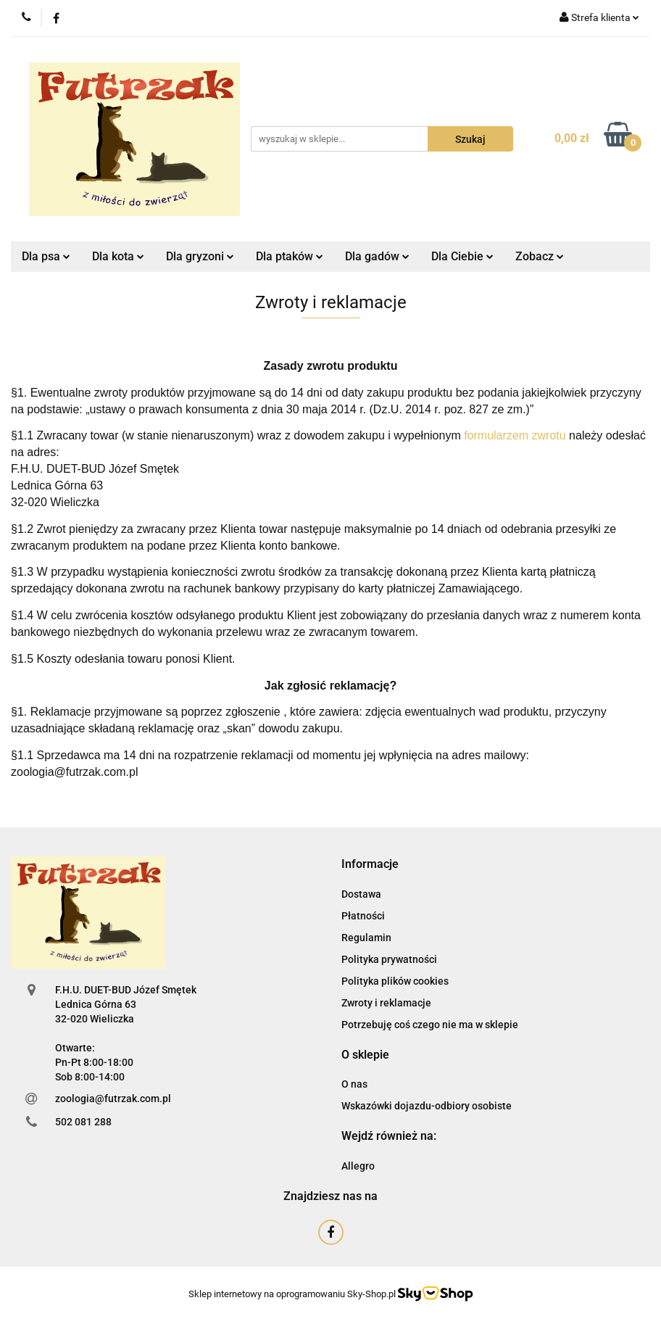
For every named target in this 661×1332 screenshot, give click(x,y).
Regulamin (366, 937)
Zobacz (539, 256)
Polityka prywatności (389, 959)
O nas (354, 1084)
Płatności (363, 916)
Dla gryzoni (200, 256)
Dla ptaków (289, 256)
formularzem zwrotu (514, 435)
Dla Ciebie (462, 256)
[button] (370, 864)
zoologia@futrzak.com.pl (113, 1098)
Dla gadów (377, 256)
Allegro (358, 1166)
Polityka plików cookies (395, 981)
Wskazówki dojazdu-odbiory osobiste (426, 1106)
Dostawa (361, 894)
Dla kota (118, 256)
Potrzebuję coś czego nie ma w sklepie (429, 1024)
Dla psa (46, 256)
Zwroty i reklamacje (386, 1003)
